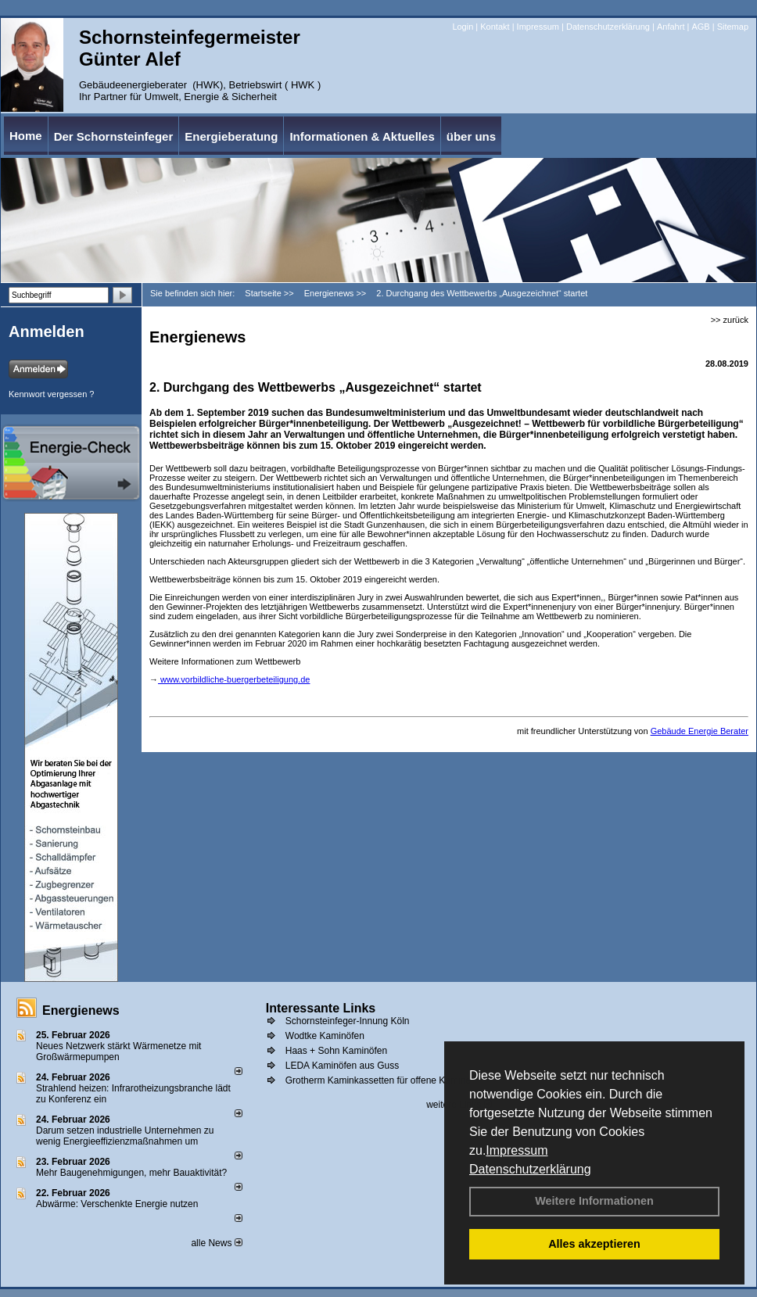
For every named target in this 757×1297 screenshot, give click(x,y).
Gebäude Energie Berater (699, 731)
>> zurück (729, 319)
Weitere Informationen (594, 1201)
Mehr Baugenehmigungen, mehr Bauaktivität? (131, 1172)
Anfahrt (670, 26)
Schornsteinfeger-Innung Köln (347, 1021)
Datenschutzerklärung (530, 1169)
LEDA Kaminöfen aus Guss (342, 1065)
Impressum (516, 1150)
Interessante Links (321, 1008)
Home (25, 135)
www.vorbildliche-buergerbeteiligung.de (234, 679)
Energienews (81, 1010)
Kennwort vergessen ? (51, 394)
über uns (471, 136)
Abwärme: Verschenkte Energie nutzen (117, 1203)
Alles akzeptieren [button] (594, 1244)
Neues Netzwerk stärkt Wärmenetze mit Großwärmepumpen (118, 1051)
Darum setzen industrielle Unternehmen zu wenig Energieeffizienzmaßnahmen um (124, 1136)
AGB (700, 26)
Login (462, 26)
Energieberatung (231, 136)
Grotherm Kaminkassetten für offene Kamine (378, 1080)
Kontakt (494, 26)
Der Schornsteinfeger (114, 136)
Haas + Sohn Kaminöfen (336, 1050)
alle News (216, 1243)
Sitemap (732, 26)
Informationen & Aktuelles (361, 136)
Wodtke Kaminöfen (324, 1035)
